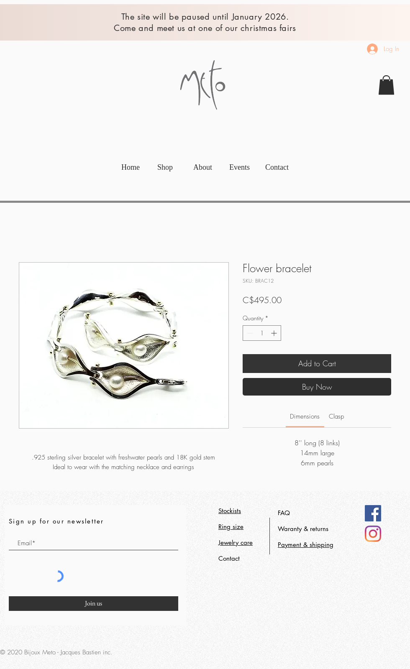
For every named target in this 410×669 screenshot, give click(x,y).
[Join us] (93, 603)
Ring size (230, 527)
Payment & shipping (305, 545)
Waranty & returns (303, 529)
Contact (229, 558)
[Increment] (274, 333)
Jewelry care (235, 542)
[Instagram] (373, 534)
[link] (386, 85)
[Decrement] (249, 333)
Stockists (229, 511)
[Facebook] (373, 513)
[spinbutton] (261, 333)
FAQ (284, 513)
